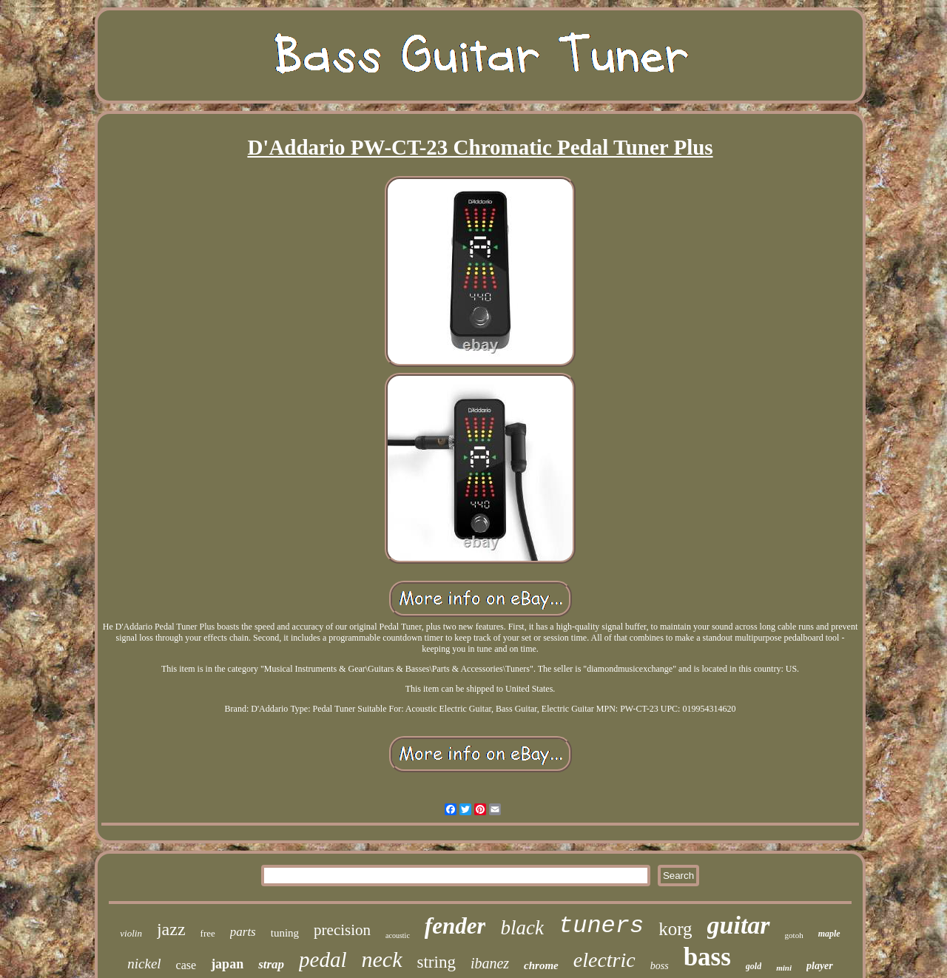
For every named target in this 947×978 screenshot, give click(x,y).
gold (753, 966)
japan (227, 964)
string (436, 962)
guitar (738, 925)
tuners (601, 926)
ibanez (490, 963)
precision (342, 930)
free (207, 933)
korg (675, 929)
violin (131, 933)
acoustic (397, 935)
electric (604, 959)
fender (455, 926)
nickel (144, 963)
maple (829, 933)
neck (382, 959)
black (521, 928)
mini (784, 967)
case (186, 965)
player (819, 965)
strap (271, 964)
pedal (322, 959)
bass (707, 956)
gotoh (794, 935)
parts (243, 932)
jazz (171, 929)
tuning (285, 933)
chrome (541, 965)
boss (659, 965)
